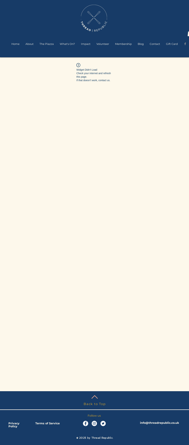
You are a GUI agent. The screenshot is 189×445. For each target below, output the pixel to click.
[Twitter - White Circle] (103, 423)
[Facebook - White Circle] (85, 423)
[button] (29, 44)
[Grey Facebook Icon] (185, 44)
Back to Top (95, 404)
